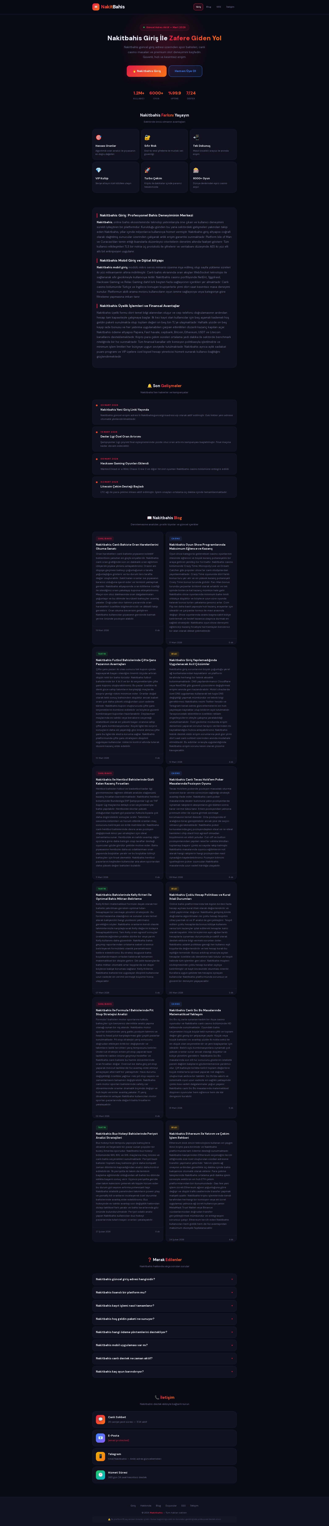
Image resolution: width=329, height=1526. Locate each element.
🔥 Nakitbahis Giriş (147, 71)
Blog (208, 6)
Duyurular (171, 1505)
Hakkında (145, 1505)
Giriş (198, 6)
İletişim (230, 6)
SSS (219, 6)
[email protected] (118, 1442)
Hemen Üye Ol (185, 71)
